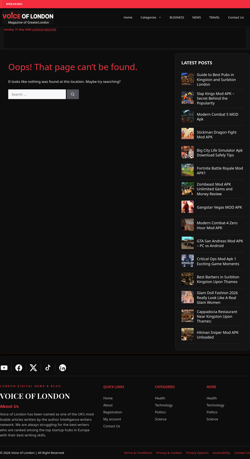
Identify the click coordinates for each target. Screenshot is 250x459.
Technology (164, 405)
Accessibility (221, 453)
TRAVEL (214, 17)
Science (160, 419)
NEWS (196, 17)
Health (160, 398)
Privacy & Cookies (169, 453)
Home (128, 17)
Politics (160, 412)
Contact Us (236, 17)
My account (112, 419)
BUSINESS (177, 17)
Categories (153, 17)
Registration (112, 412)
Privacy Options (197, 453)
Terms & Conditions (138, 453)
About (108, 405)
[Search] (73, 94)
